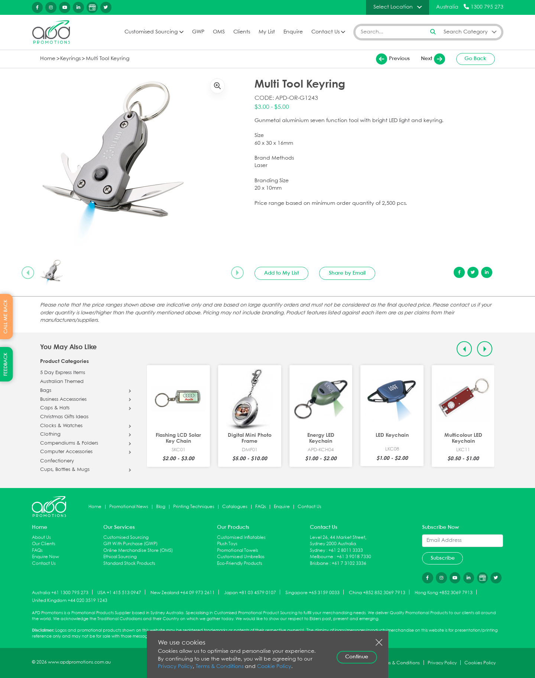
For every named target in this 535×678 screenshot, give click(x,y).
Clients (241, 32)
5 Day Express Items (62, 373)
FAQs (260, 507)
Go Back (475, 58)
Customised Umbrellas (241, 557)
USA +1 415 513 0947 (119, 592)
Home (47, 58)
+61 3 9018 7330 (354, 557)
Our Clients (43, 544)
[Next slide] (237, 272)
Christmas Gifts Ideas (64, 417)
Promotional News (128, 507)
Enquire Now (45, 557)
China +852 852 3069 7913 (377, 592)
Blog (160, 507)
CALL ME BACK (5, 316)
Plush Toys (227, 544)
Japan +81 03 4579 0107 (250, 592)
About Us (41, 537)
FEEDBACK (5, 364)
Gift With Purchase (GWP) (130, 544)
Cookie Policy (274, 666)
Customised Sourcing (151, 32)
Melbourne (321, 557)
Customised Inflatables (241, 537)
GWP (198, 32)
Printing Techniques (193, 507)
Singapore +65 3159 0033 (312, 592)
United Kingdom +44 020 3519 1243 (69, 601)
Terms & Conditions (219, 666)
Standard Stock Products (129, 563)
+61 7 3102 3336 (349, 563)
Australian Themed (62, 382)
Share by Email (347, 273)
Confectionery (57, 461)
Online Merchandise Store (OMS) (138, 550)
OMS (219, 32)
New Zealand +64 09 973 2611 (182, 592)
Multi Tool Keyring (107, 58)
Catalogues (234, 507)
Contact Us (325, 32)
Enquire (293, 32)
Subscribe (443, 558)
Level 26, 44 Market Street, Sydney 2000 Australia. (338, 540)
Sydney (317, 550)
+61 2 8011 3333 (345, 550)
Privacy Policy (175, 666)
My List (267, 32)
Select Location (393, 7)
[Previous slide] (28, 272)
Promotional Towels (237, 550)
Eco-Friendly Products (239, 563)
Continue (356, 656)
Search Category (466, 32)
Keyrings (70, 58)
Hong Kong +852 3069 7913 (444, 592)
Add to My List (281, 273)
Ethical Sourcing (120, 557)
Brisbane (319, 563)
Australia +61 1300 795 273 (60, 592)
